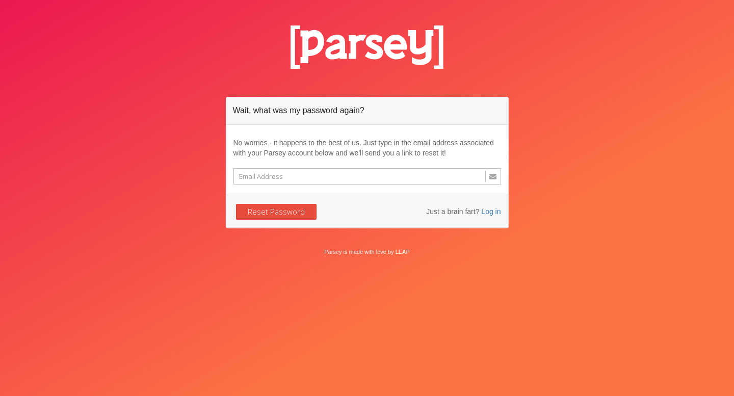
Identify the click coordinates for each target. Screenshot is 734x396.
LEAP (403, 252)
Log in (491, 211)
